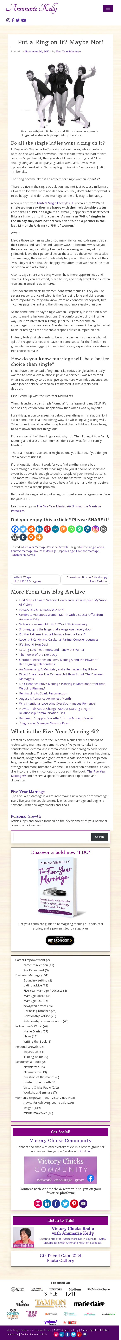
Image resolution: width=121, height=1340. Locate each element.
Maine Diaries (33, 1031)
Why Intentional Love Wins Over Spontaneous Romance (57, 703)
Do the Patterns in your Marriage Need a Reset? (52, 634)
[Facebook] (15, 529)
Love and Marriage (87, 551)
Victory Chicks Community (60, 1140)
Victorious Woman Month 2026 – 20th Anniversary (53, 624)
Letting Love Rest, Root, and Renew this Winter (51, 650)
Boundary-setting (35, 980)
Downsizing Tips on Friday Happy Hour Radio (87, 579)
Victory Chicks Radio (37, 1087)
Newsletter (31, 1067)
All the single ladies (92, 547)
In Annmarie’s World (28, 1026)
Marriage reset (34, 1001)
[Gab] (79, 529)
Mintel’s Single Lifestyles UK (56, 203)
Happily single (66, 551)
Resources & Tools (28, 1062)
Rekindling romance (37, 1011)
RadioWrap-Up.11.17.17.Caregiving (27, 579)
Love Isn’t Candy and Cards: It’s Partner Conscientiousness (58, 639)
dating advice (33, 985)
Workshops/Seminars (38, 1092)
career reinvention (36, 965)
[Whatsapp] (71, 529)
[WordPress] (15, 537)
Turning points (34, 1057)
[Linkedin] (39, 529)
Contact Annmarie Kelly (34, 1334)
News (27, 1036)
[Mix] (63, 529)
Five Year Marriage (68, 51)
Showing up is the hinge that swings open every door (55, 629)
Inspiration (31, 1052)
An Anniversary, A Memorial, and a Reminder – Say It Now (58, 669)
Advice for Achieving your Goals (45, 1103)
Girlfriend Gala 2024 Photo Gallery (60, 1258)
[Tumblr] (23, 537)
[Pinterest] (47, 529)
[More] (39, 537)
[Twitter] (23, 529)
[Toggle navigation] (108, 8)
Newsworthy (32, 1072)
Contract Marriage (22, 551)
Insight (28, 1108)
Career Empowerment (30, 960)
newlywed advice (35, 1006)
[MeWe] (55, 529)
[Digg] (87, 529)
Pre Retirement (34, 970)
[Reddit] (31, 529)
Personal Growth (57, 547)
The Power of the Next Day (38, 655)
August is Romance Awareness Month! (45, 698)
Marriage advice (34, 996)
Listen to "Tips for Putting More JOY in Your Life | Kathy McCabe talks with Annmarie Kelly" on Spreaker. (72, 1241)
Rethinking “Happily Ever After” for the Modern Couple (56, 718)
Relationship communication (43, 1021)
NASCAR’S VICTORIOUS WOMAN (41, 610)
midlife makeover (35, 1113)
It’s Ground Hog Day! (33, 644)
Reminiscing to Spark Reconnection (43, 693)
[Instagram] (95, 529)
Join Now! (84, 1151)
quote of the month (37, 1082)
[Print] (31, 537)
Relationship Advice (23, 555)
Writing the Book (35, 1041)
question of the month (39, 1077)
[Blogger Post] (103, 529)
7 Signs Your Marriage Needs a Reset (44, 723)
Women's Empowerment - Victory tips (41, 1098)
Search (99, 837)
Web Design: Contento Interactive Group (29, 1330)
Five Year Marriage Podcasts (43, 990)
